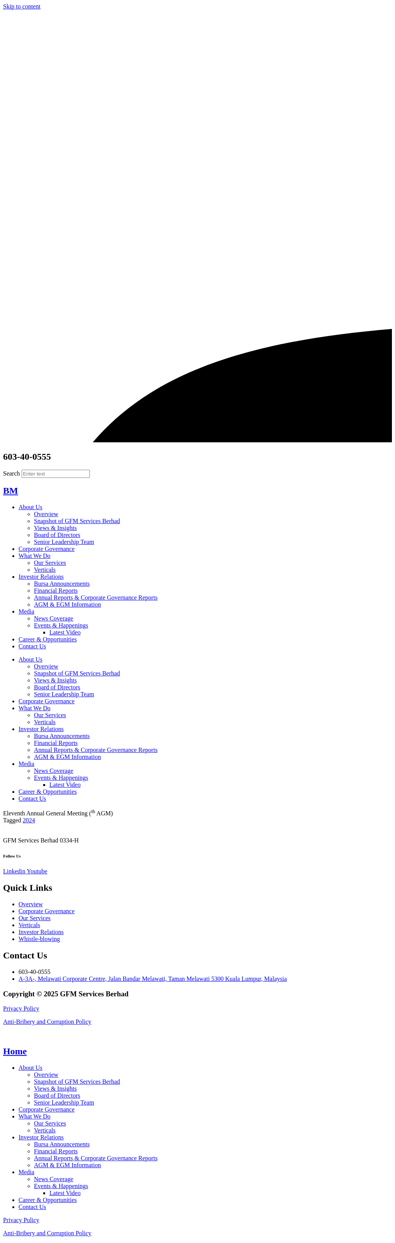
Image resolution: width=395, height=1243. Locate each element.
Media (26, 611)
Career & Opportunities (48, 639)
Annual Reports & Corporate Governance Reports (95, 597)
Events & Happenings (61, 625)
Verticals (45, 569)
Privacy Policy (21, 1008)
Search (11, 473)
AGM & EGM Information (67, 604)
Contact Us (32, 646)
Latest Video (65, 632)
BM (10, 491)
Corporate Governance (46, 549)
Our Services (50, 562)
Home (15, 1051)
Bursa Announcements (61, 583)
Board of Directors (57, 535)
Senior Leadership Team (64, 542)
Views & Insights (55, 528)
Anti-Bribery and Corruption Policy (47, 1021)
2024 (29, 820)
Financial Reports (56, 590)
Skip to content (22, 6)
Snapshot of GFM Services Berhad (77, 521)
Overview (46, 514)
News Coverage (53, 618)
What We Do (35, 555)
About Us (30, 507)
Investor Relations (41, 576)
